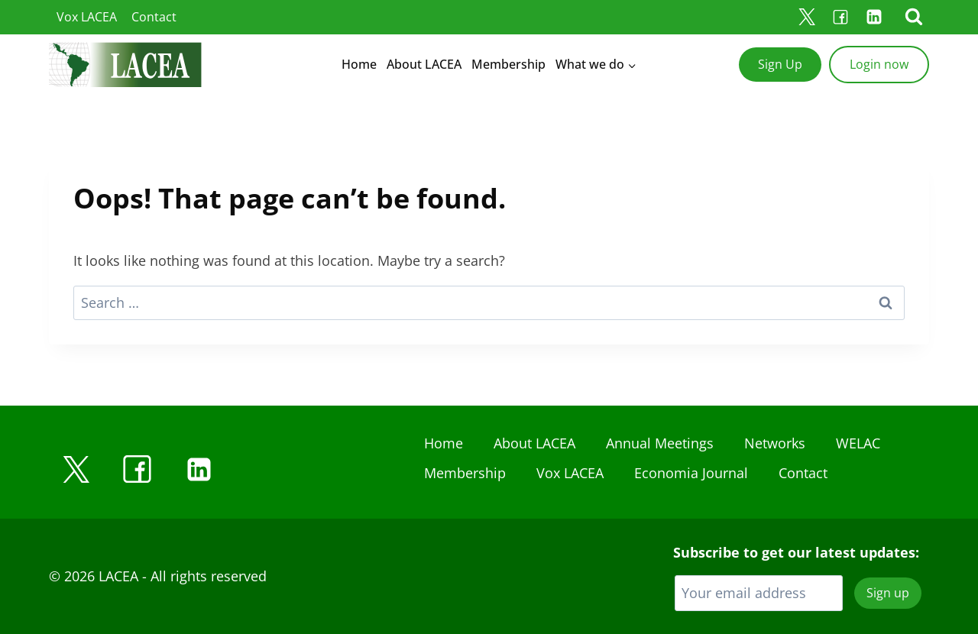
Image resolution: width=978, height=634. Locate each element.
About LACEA (424, 64)
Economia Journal (691, 473)
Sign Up (780, 64)
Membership (508, 64)
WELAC (858, 443)
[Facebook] (840, 17)
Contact (153, 16)
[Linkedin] (874, 17)
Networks (774, 443)
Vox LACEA (87, 16)
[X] (807, 17)
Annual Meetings (660, 443)
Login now (879, 64)
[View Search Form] (914, 17)
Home (359, 64)
